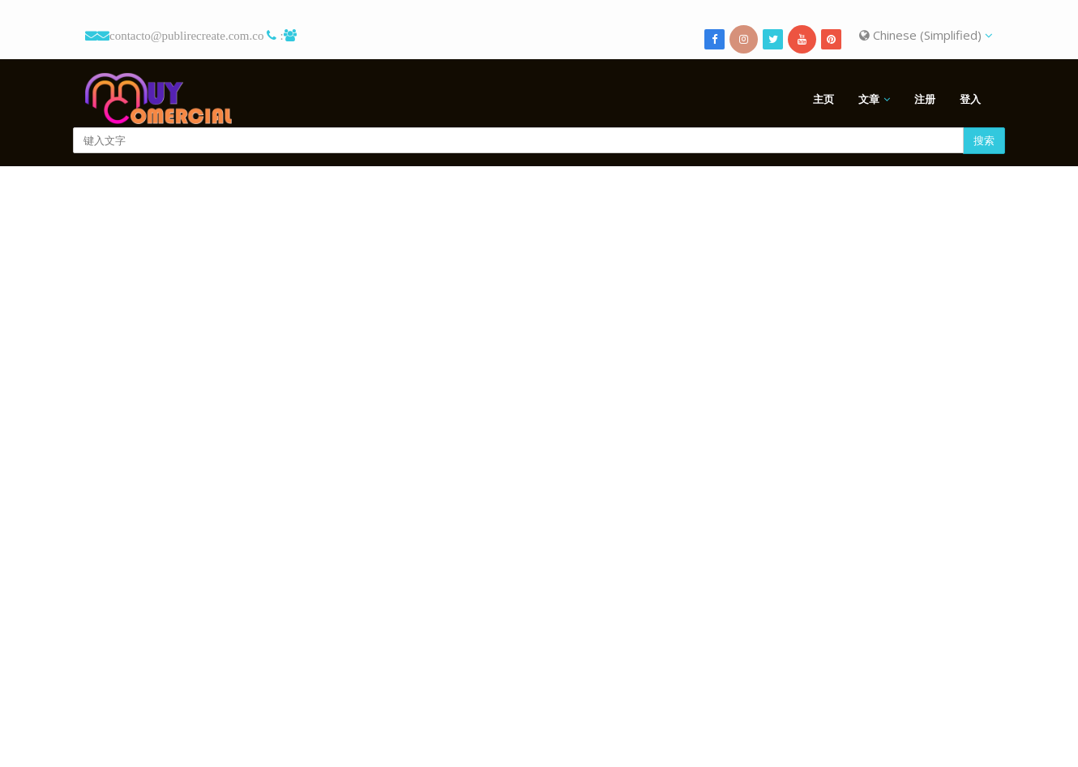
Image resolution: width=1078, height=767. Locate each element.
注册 (924, 99)
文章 (868, 99)
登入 (970, 99)
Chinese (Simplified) (926, 35)
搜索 (984, 140)
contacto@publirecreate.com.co (186, 35)
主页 (823, 99)
